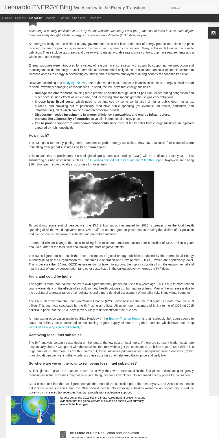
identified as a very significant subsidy (54, 263)
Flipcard (20, 18)
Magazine (36, 18)
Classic (7, 18)
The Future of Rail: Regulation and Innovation (103, 433)
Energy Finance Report (124, 255)
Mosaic (50, 18)
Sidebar (64, 18)
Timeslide (94, 18)
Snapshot (78, 18)
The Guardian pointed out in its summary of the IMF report (123, 96)
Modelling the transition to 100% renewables (102, 383)
